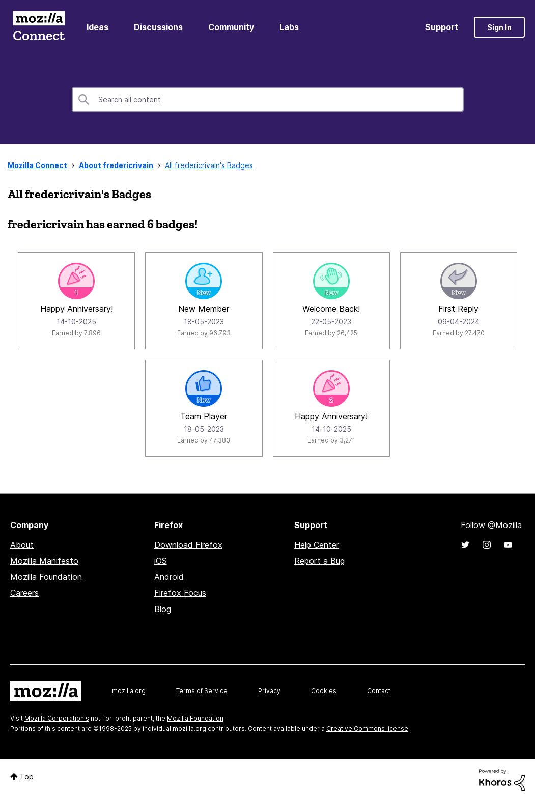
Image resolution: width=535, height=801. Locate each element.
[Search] (268, 99)
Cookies (323, 691)
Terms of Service (202, 691)
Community (231, 27)
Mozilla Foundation (46, 577)
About (22, 545)
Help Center (316, 545)
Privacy (269, 691)
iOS (160, 561)
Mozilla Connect (38, 27)
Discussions (158, 27)
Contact (378, 691)
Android (169, 577)
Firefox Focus (180, 593)
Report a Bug (319, 561)
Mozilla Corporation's (56, 718)
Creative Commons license (367, 728)
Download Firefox (188, 545)
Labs (289, 27)
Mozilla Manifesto (44, 561)
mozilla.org (129, 691)
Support (441, 27)
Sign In (499, 27)
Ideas (97, 27)
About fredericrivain (116, 165)
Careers (24, 593)
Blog (162, 609)
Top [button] (27, 776)
